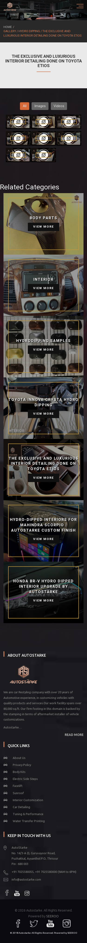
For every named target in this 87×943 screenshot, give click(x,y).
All (24, 106)
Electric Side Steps (25, 778)
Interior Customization (28, 800)
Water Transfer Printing (29, 821)
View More (43, 227)
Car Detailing (21, 807)
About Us (19, 757)
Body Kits (19, 771)
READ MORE (74, 735)
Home (7, 27)
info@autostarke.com (26, 879)
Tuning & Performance (28, 814)
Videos (59, 106)
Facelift (18, 785)
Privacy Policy (22, 764)
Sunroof (18, 793)
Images (40, 106)
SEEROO (52, 916)
